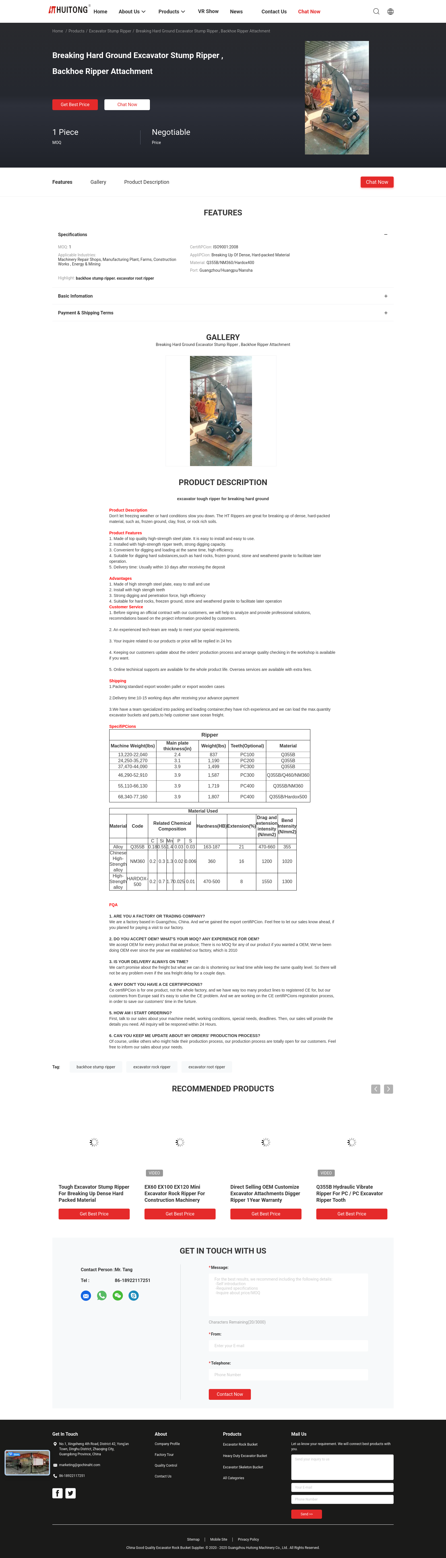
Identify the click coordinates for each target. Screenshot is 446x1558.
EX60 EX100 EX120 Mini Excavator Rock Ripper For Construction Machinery (174, 1193)
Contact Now (230, 1394)
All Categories (233, 1478)
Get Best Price (75, 104)
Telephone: (221, 1363)
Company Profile (167, 1444)
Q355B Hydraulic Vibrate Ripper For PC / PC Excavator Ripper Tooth (349, 1193)
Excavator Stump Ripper (110, 31)
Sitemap (193, 1539)
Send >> (307, 1514)
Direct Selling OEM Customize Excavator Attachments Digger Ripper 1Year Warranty (265, 1193)
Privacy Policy (248, 1539)
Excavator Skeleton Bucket (243, 1467)
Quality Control (166, 1466)
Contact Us (163, 1476)
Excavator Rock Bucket (240, 1444)
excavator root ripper (207, 1067)
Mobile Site (218, 1539)
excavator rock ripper (152, 1067)
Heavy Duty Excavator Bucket (245, 1456)
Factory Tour (164, 1455)
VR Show (208, 11)
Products (76, 31)
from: (216, 1334)
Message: (219, 1267)
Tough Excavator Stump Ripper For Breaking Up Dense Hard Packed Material (94, 1193)
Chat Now (127, 104)
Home (57, 31)
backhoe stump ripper (96, 1067)
